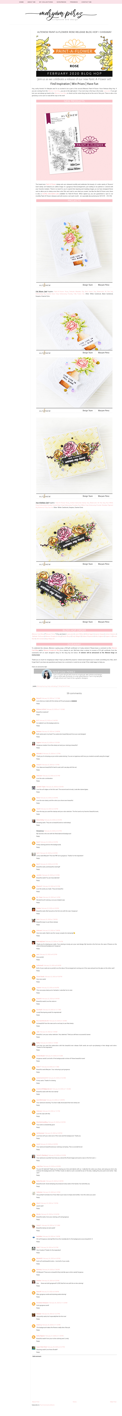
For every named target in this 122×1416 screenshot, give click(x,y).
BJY (37, 720)
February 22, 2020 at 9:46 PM (50, 987)
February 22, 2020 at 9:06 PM (53, 976)
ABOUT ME (32, 2)
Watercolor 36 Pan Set (105, 291)
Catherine (39, 1192)
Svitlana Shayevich (87, 636)
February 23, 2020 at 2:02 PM (56, 1122)
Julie (37, 1032)
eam (37, 954)
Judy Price (39, 1166)
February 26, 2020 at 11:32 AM (58, 1303)
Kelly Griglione (99, 636)
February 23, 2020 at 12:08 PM (56, 1100)
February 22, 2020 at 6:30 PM (50, 908)
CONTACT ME (87, 2)
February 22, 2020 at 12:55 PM (50, 742)
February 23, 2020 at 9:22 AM (57, 1078)
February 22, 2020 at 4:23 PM (48, 853)
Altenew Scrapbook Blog (53, 636)
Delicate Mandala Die (76, 291)
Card (48, 686)
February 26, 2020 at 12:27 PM (51, 1314)
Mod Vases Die (90, 291)
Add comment (37, 1356)
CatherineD (39, 965)
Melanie (38, 1314)
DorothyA (39, 1009)
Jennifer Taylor (41, 787)
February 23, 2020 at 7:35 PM (49, 1203)
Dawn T (38, 1067)
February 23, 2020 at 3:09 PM (53, 1133)
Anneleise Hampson (42, 1303)
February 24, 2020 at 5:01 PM (49, 1247)
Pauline (38, 908)
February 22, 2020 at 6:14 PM (51, 897)
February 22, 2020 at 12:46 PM (48, 720)
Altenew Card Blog (54, 91)
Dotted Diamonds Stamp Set (79, 503)
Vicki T (38, 1247)
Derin (38, 919)
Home (75, 1402)
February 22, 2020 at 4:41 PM (49, 864)
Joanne (38, 987)
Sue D (38, 842)
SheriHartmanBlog (42, 1122)
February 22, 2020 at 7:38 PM (51, 930)
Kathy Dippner (40, 1336)
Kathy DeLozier (40, 1181)
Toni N (38, 809)
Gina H (38, 1203)
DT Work (59, 686)
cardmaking (53, 686)
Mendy (38, 1214)
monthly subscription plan (50, 194)
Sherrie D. (39, 886)
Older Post (113, 1402)
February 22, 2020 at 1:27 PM (51, 753)
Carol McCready (41, 1100)
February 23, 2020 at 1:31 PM (51, 1111)
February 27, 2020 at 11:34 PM (54, 1336)
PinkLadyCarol (40, 941)
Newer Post (35, 1402)
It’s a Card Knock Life (42, 1021)
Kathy (38, 1043)
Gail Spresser (40, 1133)
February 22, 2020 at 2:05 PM (54, 787)
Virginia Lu (108, 636)
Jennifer (39, 875)
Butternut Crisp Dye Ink (45, 507)
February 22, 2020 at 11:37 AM (51, 698)
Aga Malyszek (50, 639)
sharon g (39, 1325)
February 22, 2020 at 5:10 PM (50, 875)
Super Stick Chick (41, 1347)
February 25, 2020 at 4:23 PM (50, 1280)
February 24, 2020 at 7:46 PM (51, 1269)
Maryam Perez (50, 634)
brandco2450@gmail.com (44, 1089)
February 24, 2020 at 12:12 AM (51, 1225)
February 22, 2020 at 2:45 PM (53, 820)
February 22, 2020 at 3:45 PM (49, 842)
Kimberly (39, 1269)
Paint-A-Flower (66, 686)
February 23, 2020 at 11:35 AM (62, 1089)
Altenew (39, 686)
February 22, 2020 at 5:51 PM (51, 886)
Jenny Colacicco (111, 634)
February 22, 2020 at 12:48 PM (51, 731)
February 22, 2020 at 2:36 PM (49, 809)
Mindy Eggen (89, 634)
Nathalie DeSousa (38, 636)
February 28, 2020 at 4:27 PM (56, 1347)
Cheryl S (38, 764)
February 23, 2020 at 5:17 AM (50, 1067)
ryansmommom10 (42, 1078)
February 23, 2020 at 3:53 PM (57, 1155)
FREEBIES (74, 2)
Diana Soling (40, 820)
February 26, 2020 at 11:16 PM (51, 1325)
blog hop (44, 686)
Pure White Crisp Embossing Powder (90, 505)
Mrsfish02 (39, 1258)
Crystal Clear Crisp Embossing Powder (59, 294)
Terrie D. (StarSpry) (42, 1155)
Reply (38, 703)
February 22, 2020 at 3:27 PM (53, 831)
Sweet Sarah (40, 976)
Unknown (39, 775)
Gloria (38, 798)
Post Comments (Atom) (47, 1405)
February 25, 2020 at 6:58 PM (50, 1291)
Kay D (38, 864)
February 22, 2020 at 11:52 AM (55, 709)
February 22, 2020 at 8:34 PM (52, 965)
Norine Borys (66, 636)
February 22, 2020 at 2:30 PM (49, 798)
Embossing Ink (40, 294)
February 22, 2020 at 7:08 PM (48, 919)
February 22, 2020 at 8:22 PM (48, 954)
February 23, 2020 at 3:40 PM (49, 1144)
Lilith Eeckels (40, 639)
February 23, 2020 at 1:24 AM (58, 1021)
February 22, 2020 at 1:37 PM (50, 764)
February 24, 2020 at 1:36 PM (51, 1236)
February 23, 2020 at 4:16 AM (54, 1056)
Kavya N (38, 698)
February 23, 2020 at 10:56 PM (50, 1214)
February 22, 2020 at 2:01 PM (51, 775)
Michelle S (39, 753)
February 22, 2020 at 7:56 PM (54, 941)
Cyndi (38, 1144)
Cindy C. (38, 1225)
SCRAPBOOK (61, 2)
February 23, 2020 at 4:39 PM (52, 1166)
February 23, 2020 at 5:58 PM (54, 1181)
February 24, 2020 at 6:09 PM (51, 1258)
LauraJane (106, 91)
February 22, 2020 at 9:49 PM (50, 998)
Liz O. (38, 853)
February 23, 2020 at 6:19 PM (51, 1192)
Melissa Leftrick (41, 709)
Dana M (38, 1291)
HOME (21, 2)
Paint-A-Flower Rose (61, 291)
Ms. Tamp (39, 897)
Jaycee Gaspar (99, 634)
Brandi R (38, 998)
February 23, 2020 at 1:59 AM (49, 1043)
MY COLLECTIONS (46, 2)
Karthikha (39, 1236)
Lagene (38, 742)
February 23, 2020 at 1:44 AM (48, 1032)
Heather (38, 1280)
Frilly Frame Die (79, 294)
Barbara (38, 731)
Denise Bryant (40, 1056)
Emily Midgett (76, 636)
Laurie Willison (79, 634)
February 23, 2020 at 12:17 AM (52, 1009)
